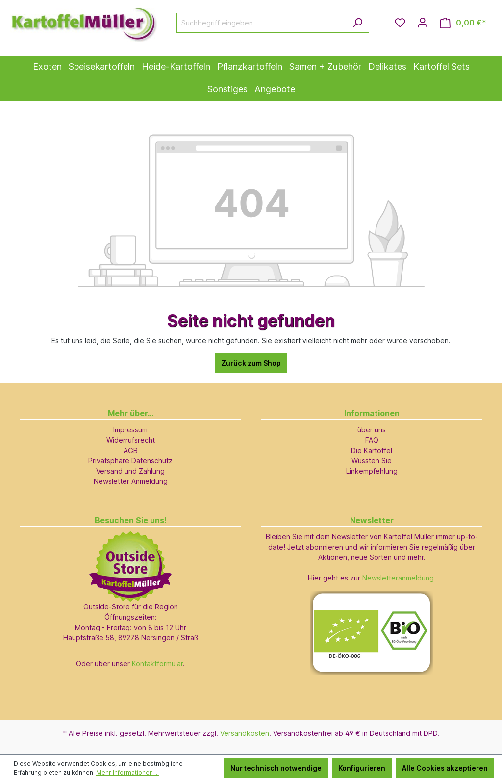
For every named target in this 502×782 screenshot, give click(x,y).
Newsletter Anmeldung (131, 481)
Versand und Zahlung (130, 471)
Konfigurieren (361, 768)
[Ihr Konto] (422, 22)
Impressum (130, 430)
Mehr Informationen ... (127, 772)
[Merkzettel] (400, 22)
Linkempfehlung (372, 471)
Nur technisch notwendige (276, 768)
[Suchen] (357, 23)
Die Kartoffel (371, 450)
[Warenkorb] (463, 22)
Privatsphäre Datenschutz (130, 460)
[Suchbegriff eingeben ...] (261, 23)
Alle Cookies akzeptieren (445, 768)
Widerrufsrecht (130, 440)
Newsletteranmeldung (398, 578)
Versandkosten (244, 733)
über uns (371, 430)
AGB (131, 450)
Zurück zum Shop (251, 363)
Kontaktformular (157, 663)
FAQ (371, 440)
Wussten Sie (371, 460)
